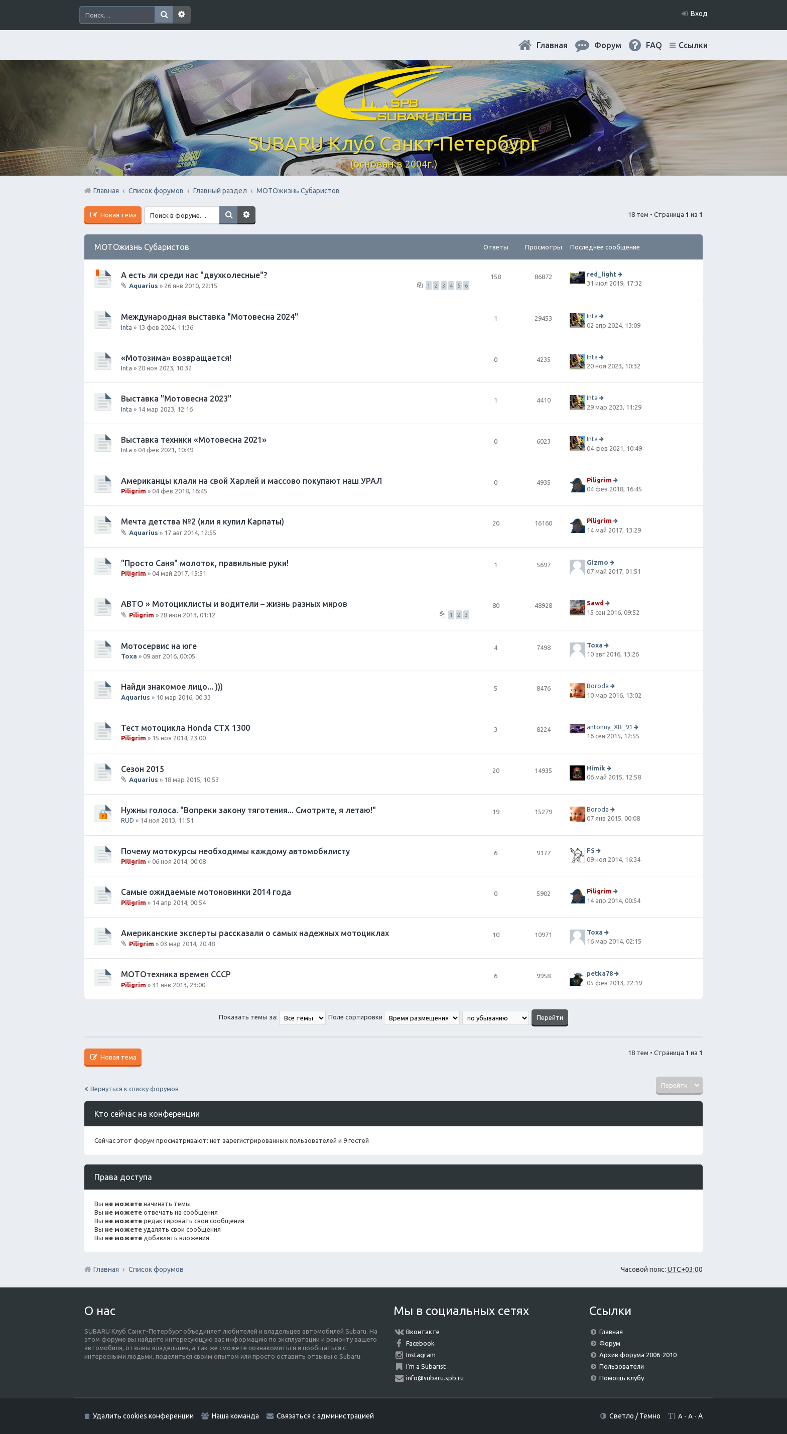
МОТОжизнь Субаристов (141, 246)
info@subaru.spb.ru (435, 1377)
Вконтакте (423, 1331)
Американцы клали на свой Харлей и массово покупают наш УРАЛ (251, 480)
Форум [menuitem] (607, 45)
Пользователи (621, 1366)
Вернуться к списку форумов (134, 1088)
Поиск (164, 15)
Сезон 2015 (142, 768)
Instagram (421, 1354)
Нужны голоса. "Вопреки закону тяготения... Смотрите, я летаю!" (248, 810)
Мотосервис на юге (159, 645)
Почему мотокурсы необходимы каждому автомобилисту (235, 851)
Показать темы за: (272, 1016)
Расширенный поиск (182, 15)
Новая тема (118, 214)
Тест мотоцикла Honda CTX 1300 (185, 727)
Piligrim (133, 490)
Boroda (598, 686)
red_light (601, 274)
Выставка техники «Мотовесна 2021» (194, 439)
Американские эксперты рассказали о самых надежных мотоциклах (255, 933)
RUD (127, 820)
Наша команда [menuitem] (235, 1416)
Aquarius (143, 285)
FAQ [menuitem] (654, 45)
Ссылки (693, 45)
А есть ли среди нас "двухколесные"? (194, 275)
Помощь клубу (621, 1377)
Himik (596, 767)
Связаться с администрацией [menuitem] (325, 1416)
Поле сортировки (394, 1016)
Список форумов (156, 1269)
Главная (552, 45)
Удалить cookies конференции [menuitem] (143, 1416)
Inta (126, 327)
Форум (609, 1343)
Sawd (595, 603)
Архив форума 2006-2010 (638, 1354)
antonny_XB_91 (609, 726)
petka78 (600, 973)
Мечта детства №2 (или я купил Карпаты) (202, 521)
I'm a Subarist (426, 1366)
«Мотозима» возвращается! (176, 357)
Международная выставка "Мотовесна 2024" (209, 316)
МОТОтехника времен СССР (176, 974)
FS (591, 850)
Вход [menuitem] (699, 14)
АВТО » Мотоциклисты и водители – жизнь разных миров (234, 603)
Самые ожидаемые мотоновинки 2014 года (206, 891)
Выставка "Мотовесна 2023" (176, 398)
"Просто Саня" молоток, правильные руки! (205, 563)
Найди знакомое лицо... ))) (172, 686)
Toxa (129, 656)
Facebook (420, 1343)
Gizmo (597, 562)
